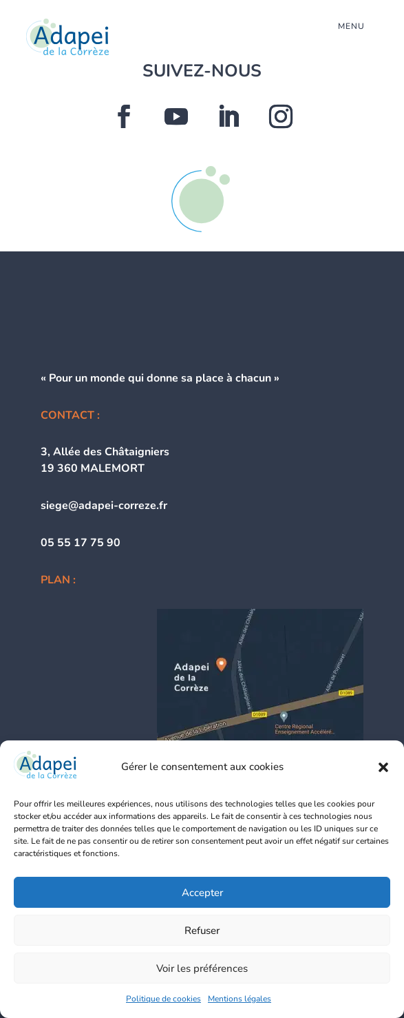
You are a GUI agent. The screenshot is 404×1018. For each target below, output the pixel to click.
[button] (383, 767)
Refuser (202, 930)
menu (351, 26)
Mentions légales (239, 998)
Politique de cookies (163, 998)
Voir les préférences (202, 968)
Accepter (202, 893)
